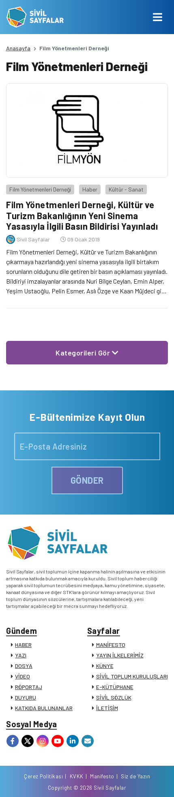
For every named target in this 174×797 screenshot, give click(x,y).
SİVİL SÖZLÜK (113, 697)
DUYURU (25, 697)
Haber (89, 189)
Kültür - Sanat (126, 189)
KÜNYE (105, 665)
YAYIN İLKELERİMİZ (120, 655)
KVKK (77, 776)
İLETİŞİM (107, 707)
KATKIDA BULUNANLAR (44, 707)
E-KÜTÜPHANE (114, 686)
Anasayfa (18, 48)
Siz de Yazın (135, 776)
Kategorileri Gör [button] (87, 352)
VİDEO (22, 676)
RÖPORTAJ (28, 686)
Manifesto (102, 776)
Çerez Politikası (43, 776)
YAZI (20, 655)
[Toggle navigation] (158, 17)
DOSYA (23, 665)
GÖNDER (87, 480)
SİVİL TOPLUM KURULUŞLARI (132, 676)
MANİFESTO (110, 644)
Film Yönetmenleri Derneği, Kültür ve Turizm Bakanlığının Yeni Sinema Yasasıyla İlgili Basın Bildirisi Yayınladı (82, 215)
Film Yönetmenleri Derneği (40, 189)
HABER (23, 644)
